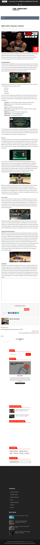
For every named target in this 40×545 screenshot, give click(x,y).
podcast (27, 453)
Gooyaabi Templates (29, 541)
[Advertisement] (16, 22)
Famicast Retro (14, 451)
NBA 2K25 (23, 28)
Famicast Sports (18, 28)
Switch (30, 28)
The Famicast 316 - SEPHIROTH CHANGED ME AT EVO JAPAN (24, 1)
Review (27, 28)
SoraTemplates (15, 541)
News (11, 453)
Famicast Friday (14, 492)
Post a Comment (6, 341)
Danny (13, 28)
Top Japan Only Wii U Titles (21, 515)
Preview (16, 453)
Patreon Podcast (14, 502)
